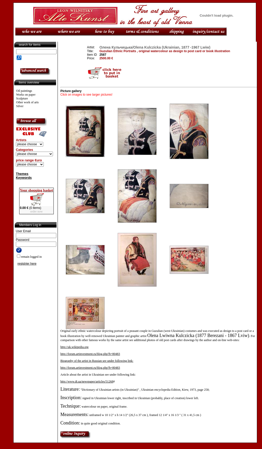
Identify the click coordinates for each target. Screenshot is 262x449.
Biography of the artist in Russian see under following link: (96, 361)
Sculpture (22, 98)
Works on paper (26, 94)
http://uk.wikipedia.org (74, 347)
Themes (22, 174)
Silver (20, 106)
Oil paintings (24, 91)
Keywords (24, 177)
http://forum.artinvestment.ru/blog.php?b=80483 (90, 354)
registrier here (26, 263)
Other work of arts (27, 102)
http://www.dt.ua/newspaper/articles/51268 (86, 381)
